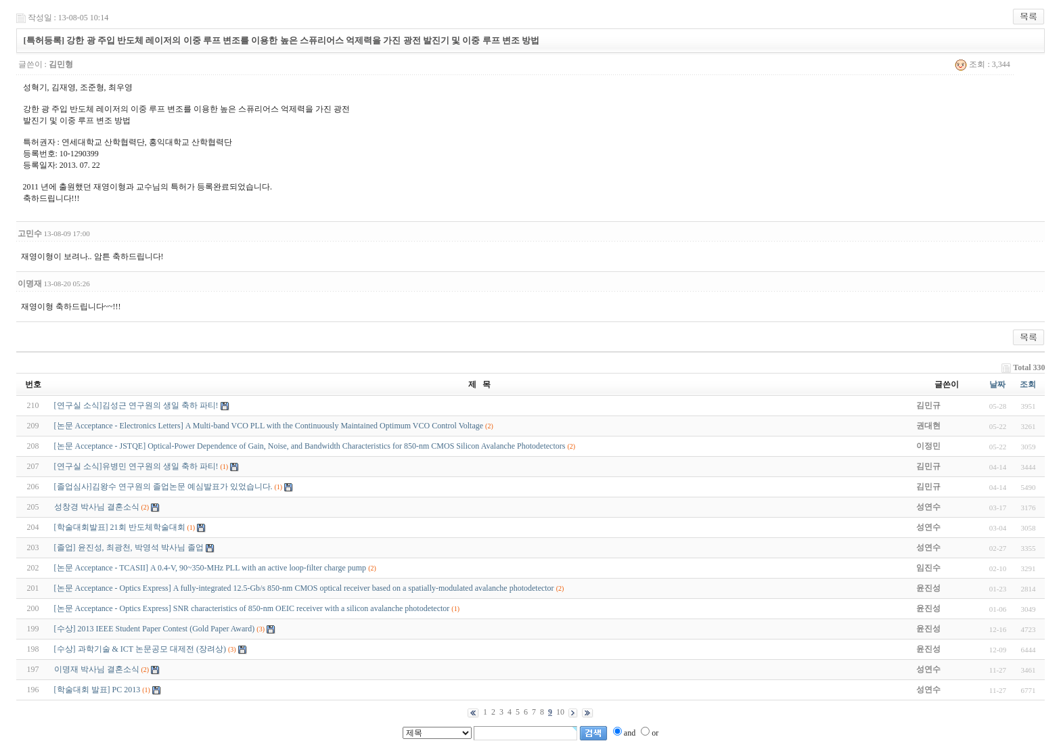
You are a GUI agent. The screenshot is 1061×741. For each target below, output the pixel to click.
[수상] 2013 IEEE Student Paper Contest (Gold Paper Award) (155, 628)
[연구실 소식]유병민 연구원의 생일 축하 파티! (136, 466)
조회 (1028, 384)
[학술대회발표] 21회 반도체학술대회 (119, 527)
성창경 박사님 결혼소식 (96, 507)
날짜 (997, 384)
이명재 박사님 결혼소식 (96, 669)
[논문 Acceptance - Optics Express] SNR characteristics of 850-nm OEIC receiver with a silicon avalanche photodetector (252, 608)
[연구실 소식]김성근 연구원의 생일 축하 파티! (136, 405)
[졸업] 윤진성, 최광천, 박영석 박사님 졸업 (129, 547)
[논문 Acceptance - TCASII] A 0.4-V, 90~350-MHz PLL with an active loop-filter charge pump (210, 567)
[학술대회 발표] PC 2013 (97, 689)
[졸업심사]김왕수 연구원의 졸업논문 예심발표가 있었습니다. (163, 486)
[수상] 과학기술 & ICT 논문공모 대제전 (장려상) (140, 649)
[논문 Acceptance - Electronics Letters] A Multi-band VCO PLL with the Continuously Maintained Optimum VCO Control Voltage (269, 425)
